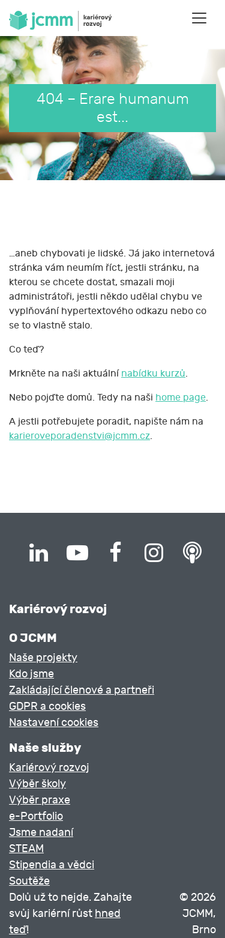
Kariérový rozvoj (49, 767)
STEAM (26, 849)
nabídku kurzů (153, 373)
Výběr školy (37, 784)
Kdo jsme (31, 674)
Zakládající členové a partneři (81, 690)
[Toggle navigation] (199, 18)
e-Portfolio (36, 816)
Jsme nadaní (41, 832)
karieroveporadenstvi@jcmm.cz (79, 436)
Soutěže (29, 881)
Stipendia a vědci (51, 865)
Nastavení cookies (53, 722)
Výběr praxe (39, 800)
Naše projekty (43, 658)
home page (180, 397)
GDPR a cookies (47, 706)
